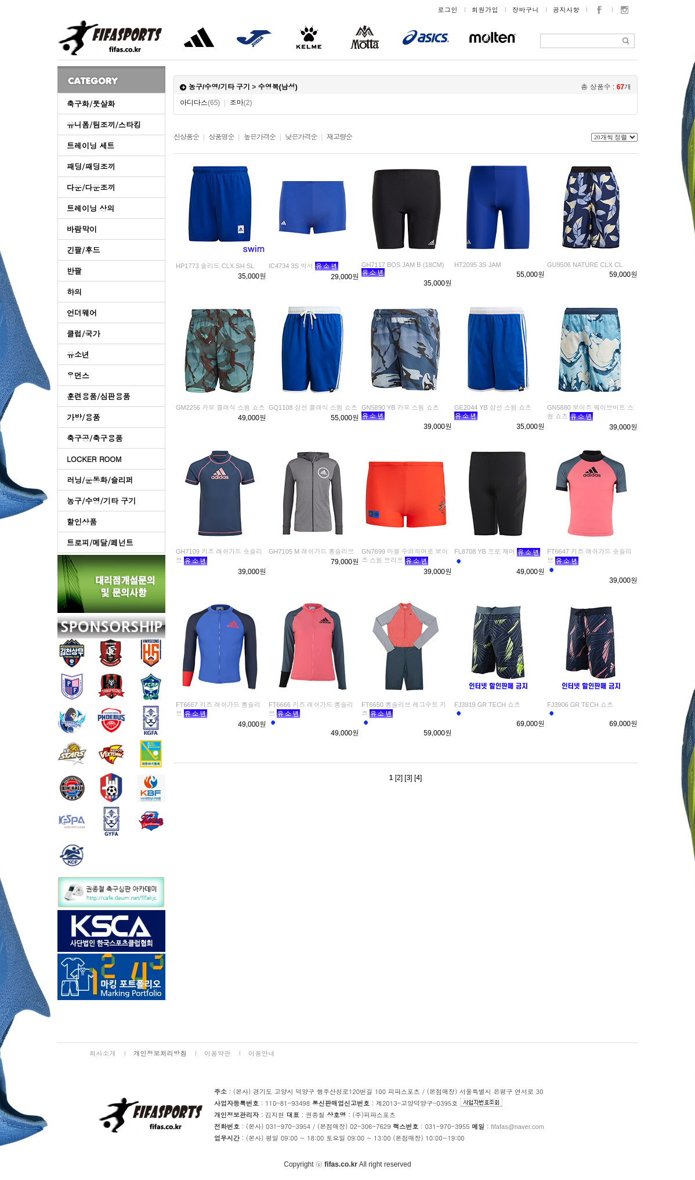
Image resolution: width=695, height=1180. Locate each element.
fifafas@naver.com (517, 1126)
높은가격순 (260, 137)
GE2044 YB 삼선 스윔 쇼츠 (492, 407)
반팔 (74, 270)
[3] (408, 778)
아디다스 (200, 103)
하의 (74, 291)
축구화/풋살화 (91, 103)
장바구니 (525, 9)
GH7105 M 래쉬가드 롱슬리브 (311, 551)
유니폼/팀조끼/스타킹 (104, 124)
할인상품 (82, 521)
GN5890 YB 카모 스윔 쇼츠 (400, 407)
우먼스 (78, 375)
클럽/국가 (83, 333)
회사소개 (102, 1053)
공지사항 (566, 9)
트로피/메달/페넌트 (100, 542)
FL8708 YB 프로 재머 (484, 551)
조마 (241, 103)
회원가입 (485, 9)
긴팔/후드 (83, 249)
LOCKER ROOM (94, 458)
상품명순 (221, 137)
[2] (399, 778)
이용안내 (261, 1053)
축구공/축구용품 (94, 437)
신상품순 (186, 137)
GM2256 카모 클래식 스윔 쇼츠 (220, 407)
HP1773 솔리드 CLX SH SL (215, 265)
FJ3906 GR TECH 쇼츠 (580, 704)
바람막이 (82, 228)
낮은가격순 (301, 137)
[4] (418, 778)
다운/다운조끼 (91, 187)
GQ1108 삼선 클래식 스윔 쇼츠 (313, 407)
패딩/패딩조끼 (91, 166)
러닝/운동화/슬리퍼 (100, 479)
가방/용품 (83, 417)
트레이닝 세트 (90, 145)
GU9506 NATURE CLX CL (584, 264)
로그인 (448, 9)
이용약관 (217, 1053)
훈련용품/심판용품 (98, 396)
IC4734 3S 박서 (291, 265)
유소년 (78, 354)
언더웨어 (82, 312)
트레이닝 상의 (90, 208)
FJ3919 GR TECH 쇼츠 (487, 704)
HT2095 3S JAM (477, 264)
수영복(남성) (278, 87)
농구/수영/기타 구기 (101, 500)
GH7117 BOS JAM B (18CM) (402, 264)
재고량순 (339, 137)
